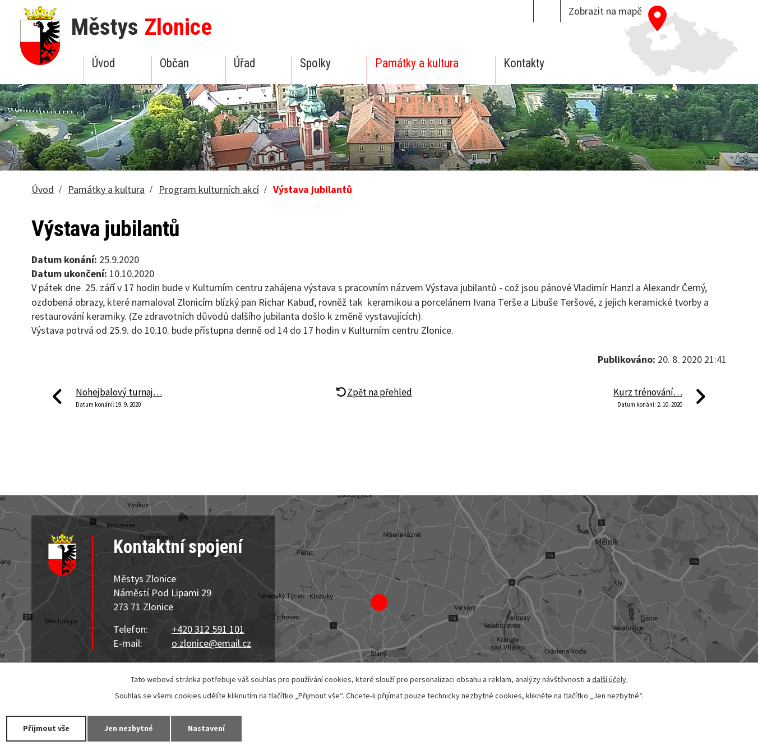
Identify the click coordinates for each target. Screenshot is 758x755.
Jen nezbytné (129, 728)
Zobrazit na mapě (605, 10)
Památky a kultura (417, 63)
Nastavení (206, 728)
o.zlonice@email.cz (211, 643)
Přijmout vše (46, 728)
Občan (174, 63)
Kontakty (523, 63)
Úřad (244, 63)
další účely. (610, 679)
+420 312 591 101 (208, 629)
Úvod (103, 63)
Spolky (315, 63)
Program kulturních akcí (209, 189)
